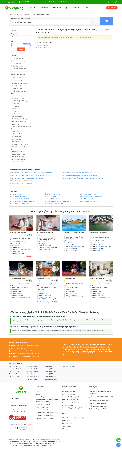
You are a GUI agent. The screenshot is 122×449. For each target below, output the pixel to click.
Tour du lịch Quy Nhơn (51, 379)
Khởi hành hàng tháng (19, 61)
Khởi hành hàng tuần (18, 63)
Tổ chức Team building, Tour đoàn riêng (73, 418)
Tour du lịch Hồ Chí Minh (15, 369)
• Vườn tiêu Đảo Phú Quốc (18, 162)
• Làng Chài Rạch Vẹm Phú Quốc (20, 119)
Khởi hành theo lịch (18, 66)
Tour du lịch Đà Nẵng (32, 371)
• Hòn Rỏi (13, 108)
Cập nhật (20, 49)
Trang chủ (11, 14)
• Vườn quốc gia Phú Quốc (18, 159)
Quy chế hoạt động (67, 405)
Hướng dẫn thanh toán (42, 407)
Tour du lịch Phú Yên (68, 366)
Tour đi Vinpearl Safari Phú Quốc (20, 203)
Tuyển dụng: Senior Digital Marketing (99, 406)
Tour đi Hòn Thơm (50, 196)
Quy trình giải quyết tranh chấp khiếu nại (73, 408)
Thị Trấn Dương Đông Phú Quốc (40, 14)
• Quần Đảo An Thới (16, 134)
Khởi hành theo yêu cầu (19, 68)
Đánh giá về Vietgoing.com (43, 404)
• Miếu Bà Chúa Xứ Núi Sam (18, 121)
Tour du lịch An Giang (42, 45)
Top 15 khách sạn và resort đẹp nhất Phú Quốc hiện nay (79, 172)
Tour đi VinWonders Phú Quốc (54, 203)
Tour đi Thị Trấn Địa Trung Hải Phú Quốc (22, 201)
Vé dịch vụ (67, 8)
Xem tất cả (86, 211)
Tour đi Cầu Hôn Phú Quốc (88, 194)
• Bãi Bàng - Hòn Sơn (16, 81)
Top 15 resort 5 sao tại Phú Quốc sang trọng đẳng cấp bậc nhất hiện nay (32, 172)
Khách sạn (32, 8)
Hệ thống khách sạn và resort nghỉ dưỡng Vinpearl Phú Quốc (80, 175)
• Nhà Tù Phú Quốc (16, 131)
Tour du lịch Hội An (32, 374)
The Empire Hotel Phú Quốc (18, 278)
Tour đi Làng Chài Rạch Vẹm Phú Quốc (91, 196)
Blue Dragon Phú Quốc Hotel (18, 232)
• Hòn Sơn (13, 111)
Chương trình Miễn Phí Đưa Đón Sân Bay (47, 412)
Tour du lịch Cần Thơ (50, 369)
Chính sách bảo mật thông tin (70, 402)
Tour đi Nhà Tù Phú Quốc (87, 199)
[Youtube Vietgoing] (21, 411)
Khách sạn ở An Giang (42, 47)
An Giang (19, 14)
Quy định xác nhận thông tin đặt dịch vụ (73, 397)
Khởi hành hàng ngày (18, 58)
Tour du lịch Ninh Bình (33, 366)
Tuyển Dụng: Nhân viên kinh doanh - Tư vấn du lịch (101, 397)
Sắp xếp (107, 29)
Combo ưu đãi (56, 8)
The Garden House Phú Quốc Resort (74, 232)
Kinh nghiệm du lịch (67, 423)
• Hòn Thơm (14, 114)
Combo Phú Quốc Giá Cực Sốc (59, 2)
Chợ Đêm (17, 251)
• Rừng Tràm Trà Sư (16, 139)
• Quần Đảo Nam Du (16, 136)
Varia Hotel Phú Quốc (70, 278)
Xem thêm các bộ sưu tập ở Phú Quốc (22, 180)
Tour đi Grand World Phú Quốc (19, 196)
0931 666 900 (25, 2)
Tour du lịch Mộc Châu (33, 369)
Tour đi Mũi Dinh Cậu (51, 199)
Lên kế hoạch (112, 8)
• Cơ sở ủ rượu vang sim (17, 96)
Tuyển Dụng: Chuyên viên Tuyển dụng (99, 409)
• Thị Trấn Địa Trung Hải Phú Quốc (20, 144)
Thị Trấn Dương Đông (21, 249)
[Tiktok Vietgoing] (24, 411)
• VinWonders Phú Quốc (17, 156)
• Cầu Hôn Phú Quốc (16, 88)
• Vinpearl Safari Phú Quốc (18, 154)
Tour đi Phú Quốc (15, 194)
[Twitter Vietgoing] (18, 411)
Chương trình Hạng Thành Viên (44, 418)
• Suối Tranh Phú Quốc (17, 141)
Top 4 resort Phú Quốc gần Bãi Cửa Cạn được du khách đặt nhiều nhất (83, 178)
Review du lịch (66, 420)
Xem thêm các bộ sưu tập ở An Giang (22, 183)
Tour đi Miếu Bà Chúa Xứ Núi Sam (20, 199)
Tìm (106, 21)
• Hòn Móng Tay (15, 106)
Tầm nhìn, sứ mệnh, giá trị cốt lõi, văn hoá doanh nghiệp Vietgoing (47, 400)
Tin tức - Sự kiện (66, 426)
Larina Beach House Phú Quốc (98, 232)
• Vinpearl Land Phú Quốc (18, 151)
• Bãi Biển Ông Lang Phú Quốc (19, 83)
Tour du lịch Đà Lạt (32, 379)
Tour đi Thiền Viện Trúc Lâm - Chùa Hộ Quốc (58, 201)
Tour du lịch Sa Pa (14, 371)
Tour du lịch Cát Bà (14, 376)
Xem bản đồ (14, 245)
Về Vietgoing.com (67, 429)
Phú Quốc (26, 14)
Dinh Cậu (17, 253)
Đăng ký (115, 2)
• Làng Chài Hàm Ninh (17, 116)
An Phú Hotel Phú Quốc (43, 278)
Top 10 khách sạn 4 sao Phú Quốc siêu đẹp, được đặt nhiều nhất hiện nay (32, 175)
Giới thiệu (38, 391)
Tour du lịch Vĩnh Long (51, 376)
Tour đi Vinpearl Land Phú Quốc (89, 201)
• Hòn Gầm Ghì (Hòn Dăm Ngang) (20, 101)
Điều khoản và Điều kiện (68, 391)
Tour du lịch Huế (49, 366)
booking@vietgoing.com (18, 405)
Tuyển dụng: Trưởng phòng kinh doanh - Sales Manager (100, 392)
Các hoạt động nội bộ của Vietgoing (45, 397)
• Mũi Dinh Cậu (15, 124)
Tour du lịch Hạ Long (14, 374)
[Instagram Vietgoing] (14, 411)
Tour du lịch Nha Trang (33, 376)
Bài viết (88, 8)
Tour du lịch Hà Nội (14, 366)
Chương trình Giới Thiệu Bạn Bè (44, 415)
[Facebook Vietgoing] (11, 411)
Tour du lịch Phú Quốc (51, 371)
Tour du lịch (45, 8)
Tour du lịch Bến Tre (50, 374)
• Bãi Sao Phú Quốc (16, 86)
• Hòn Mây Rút (15, 103)
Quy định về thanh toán (68, 394)
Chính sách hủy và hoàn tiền (70, 399)
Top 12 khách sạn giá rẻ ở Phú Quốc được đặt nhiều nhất (27, 178)
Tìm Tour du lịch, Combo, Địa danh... (21, 18)
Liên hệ (38, 394)
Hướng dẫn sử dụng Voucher (43, 410)
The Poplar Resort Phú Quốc (45, 232)
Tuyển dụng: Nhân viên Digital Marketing (100, 400)
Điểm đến (77, 8)
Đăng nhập (107, 2)
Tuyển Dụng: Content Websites (97, 403)
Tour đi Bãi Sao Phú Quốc (52, 194)
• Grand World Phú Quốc (17, 98)
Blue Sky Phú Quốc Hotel (97, 278)
